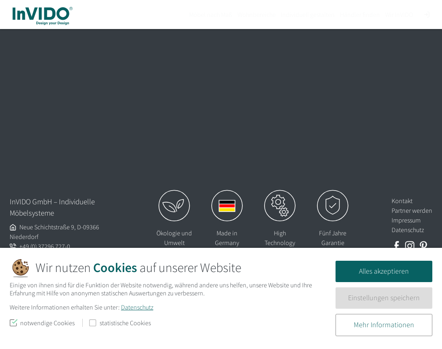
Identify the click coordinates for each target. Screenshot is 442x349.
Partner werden (412, 210)
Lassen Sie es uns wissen (186, 106)
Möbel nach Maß (210, 14)
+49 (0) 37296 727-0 (44, 246)
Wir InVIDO (399, 14)
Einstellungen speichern (384, 297)
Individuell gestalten (308, 14)
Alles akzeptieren (384, 271)
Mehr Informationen (384, 324)
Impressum (406, 220)
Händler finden (360, 14)
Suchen (263, 160)
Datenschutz (137, 307)
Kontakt (402, 201)
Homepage (308, 118)
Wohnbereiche (257, 14)
